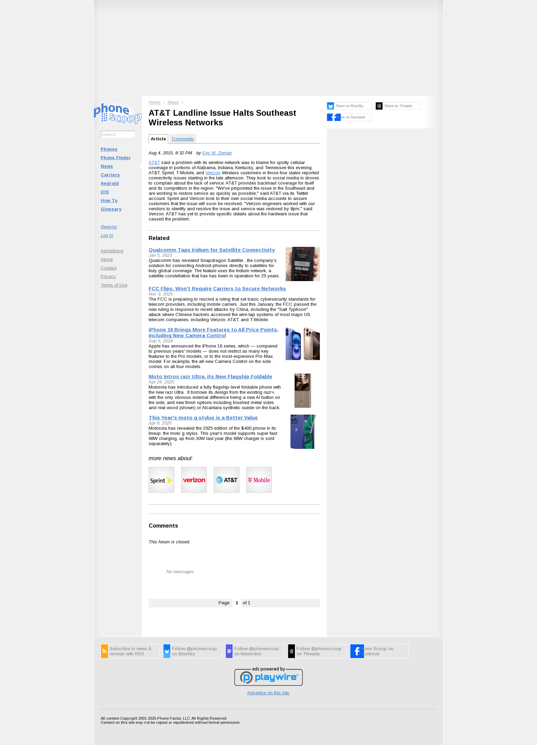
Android (110, 183)
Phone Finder (116, 157)
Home (155, 102)
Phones (109, 149)
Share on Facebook (350, 117)
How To (109, 200)
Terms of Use (114, 285)
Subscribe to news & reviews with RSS (130, 651)
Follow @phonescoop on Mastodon (256, 651)
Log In (107, 235)
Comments (183, 138)
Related (159, 238)
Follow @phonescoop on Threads (319, 651)
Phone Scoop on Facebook (376, 651)
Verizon (213, 172)
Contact (108, 267)
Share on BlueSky (349, 106)
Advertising (112, 250)
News (107, 166)
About (107, 259)
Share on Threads (398, 106)
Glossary (111, 209)
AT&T (154, 162)
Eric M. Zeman (217, 152)
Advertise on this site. (268, 692)
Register (109, 226)
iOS (105, 191)
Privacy (108, 276)
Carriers (110, 174)
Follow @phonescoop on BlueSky (194, 651)
